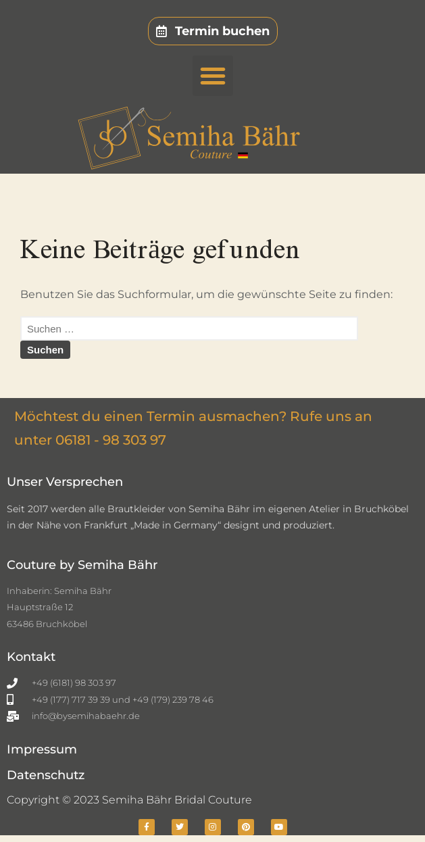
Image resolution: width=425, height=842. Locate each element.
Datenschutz (45, 775)
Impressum (42, 749)
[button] (213, 75)
